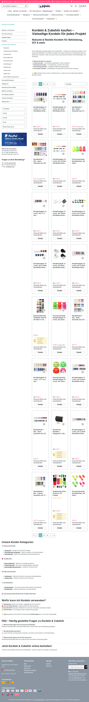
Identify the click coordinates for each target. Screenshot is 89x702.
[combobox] (13, 6)
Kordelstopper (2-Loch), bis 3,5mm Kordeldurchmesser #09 (79, 265)
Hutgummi (6, 48)
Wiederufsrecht (28, 672)
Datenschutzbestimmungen (77, 674)
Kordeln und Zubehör (9, 44)
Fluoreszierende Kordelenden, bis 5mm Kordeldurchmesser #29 (79, 161)
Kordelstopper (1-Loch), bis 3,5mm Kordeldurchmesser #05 (79, 431)
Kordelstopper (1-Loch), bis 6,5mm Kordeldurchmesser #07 (79, 213)
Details (40, 134)
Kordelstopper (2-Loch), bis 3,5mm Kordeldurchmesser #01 (59, 161)
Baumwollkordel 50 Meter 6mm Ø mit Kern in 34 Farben (39, 318)
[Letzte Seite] (54, 84)
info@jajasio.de (10, 166)
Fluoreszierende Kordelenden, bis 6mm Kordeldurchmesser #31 (79, 493)
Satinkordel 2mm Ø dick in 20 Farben (59, 493)
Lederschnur (7, 70)
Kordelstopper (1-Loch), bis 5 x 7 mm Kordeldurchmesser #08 (40, 213)
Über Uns (49, 666)
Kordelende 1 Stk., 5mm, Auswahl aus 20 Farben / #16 (78, 318)
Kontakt (48, 663)
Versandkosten (39, 699)
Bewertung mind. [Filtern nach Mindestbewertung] (14, 127)
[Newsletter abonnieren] (85, 667)
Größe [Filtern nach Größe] (14, 118)
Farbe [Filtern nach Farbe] (14, 113)
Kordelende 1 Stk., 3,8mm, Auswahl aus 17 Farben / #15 (39, 493)
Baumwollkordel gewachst (11, 77)
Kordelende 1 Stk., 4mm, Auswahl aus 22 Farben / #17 (39, 431)
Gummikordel (7, 54)
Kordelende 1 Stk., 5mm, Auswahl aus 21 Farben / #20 (78, 109)
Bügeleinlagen (6, 37)
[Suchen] (26, 6)
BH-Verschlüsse (7, 34)
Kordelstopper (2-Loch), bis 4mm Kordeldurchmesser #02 (59, 109)
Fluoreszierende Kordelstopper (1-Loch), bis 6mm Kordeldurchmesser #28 (59, 318)
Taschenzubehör (7, 98)
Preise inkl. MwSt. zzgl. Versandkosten (39, 129)
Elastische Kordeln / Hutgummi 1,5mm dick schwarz (59, 431)
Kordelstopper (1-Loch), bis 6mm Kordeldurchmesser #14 (59, 265)
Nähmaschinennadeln (9, 87)
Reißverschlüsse (7, 91)
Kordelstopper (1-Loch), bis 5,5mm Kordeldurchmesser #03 (79, 379)
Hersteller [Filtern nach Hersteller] (14, 109)
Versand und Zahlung (30, 670)
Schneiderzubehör (8, 94)
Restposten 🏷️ (6, 102)
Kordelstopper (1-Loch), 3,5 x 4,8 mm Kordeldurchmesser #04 (40, 379)
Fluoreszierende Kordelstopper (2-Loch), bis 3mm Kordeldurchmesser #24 (59, 379)
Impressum (27, 668)
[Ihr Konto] (76, 6)
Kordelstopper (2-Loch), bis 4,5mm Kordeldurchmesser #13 (40, 265)
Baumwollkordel (8, 57)
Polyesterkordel (8, 60)
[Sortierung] (76, 84)
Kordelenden (7, 67)
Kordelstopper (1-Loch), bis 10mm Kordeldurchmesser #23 (59, 213)
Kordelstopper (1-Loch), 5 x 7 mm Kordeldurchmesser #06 (40, 109)
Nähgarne (5, 84)
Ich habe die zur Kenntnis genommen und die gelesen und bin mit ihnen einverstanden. (77, 676)
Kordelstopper (7, 64)
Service (49, 661)
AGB (25, 663)
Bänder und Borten (8, 30)
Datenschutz (27, 666)
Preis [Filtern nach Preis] (14, 122)
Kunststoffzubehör (8, 80)
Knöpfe (4, 41)
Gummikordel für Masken (10, 51)
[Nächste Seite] (50, 84)
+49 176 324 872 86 (10, 163)
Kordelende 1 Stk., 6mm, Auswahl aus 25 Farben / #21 (39, 161)
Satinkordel (6, 73)
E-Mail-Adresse (73, 663)
